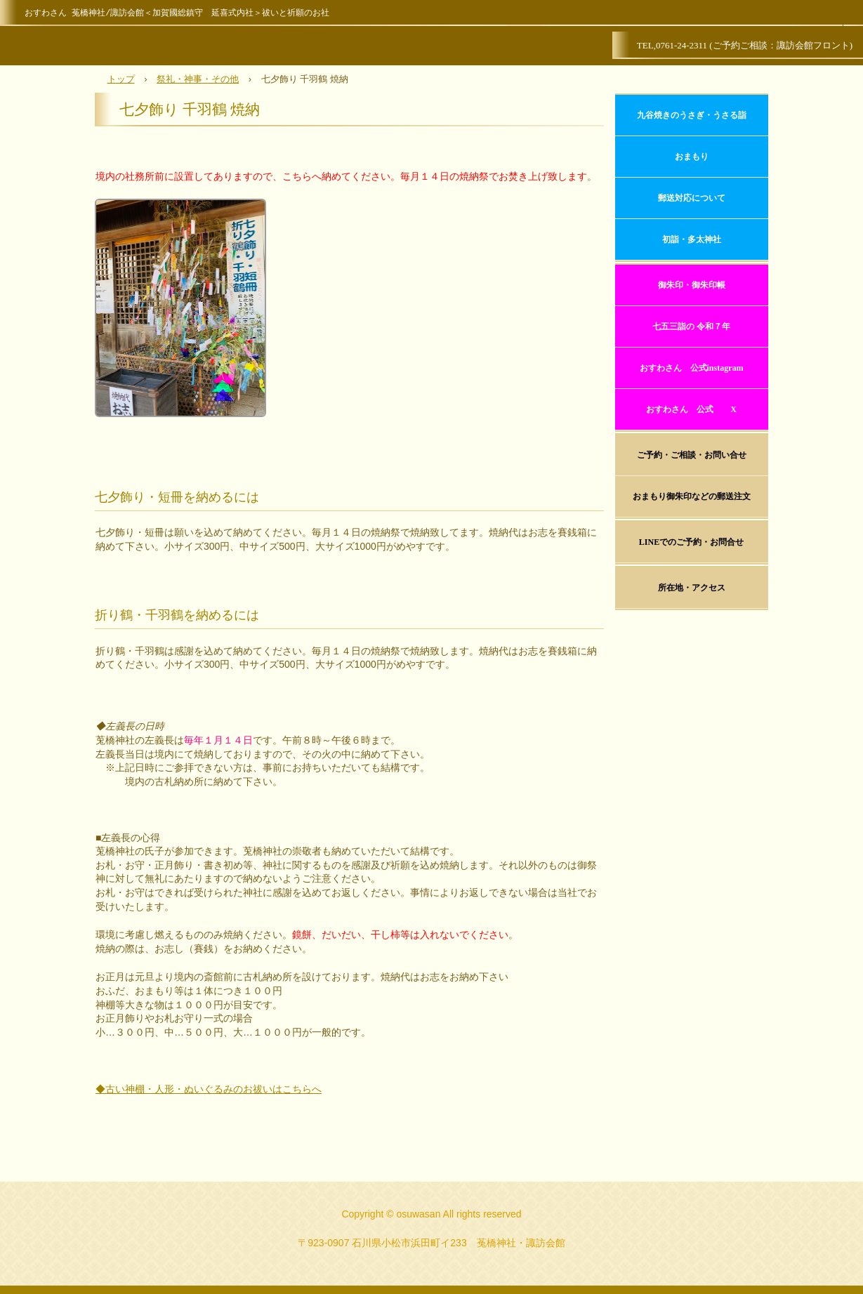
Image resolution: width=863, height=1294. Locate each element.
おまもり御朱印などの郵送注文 (692, 496)
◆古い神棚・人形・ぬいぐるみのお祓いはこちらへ (208, 1089)
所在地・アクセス (691, 588)
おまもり (692, 156)
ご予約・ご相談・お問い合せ (691, 455)
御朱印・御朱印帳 (691, 285)
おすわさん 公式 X (691, 409)
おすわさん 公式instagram (692, 368)
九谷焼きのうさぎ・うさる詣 (691, 115)
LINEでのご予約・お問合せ (691, 542)
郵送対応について (691, 198)
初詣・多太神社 (691, 239)
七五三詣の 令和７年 (691, 326)
